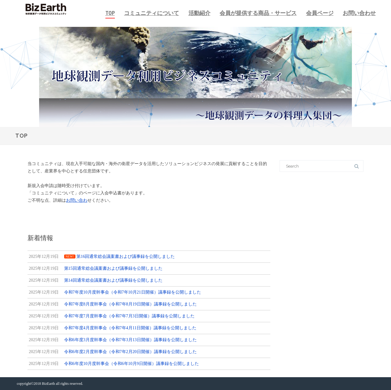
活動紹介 (199, 13)
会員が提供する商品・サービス (258, 13)
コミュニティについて (151, 13)
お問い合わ (76, 200)
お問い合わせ (359, 13)
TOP (110, 13)
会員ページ (320, 13)
